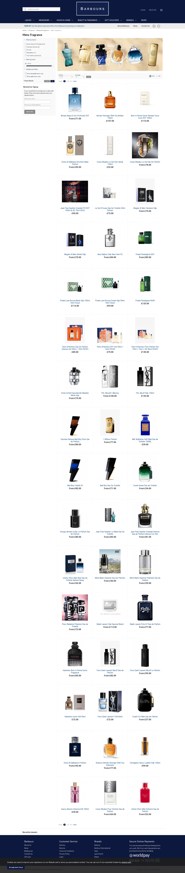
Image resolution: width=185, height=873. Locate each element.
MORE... (144, 20)
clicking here (126, 862)
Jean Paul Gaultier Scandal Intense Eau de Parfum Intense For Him (145, 533)
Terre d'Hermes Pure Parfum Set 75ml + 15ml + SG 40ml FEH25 (145, 348)
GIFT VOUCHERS (112, 20)
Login (143, 10)
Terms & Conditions (66, 851)
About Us (27, 845)
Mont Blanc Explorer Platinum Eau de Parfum (145, 579)
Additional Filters (32, 69)
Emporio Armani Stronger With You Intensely (110, 764)
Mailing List (28, 851)
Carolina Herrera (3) (32, 47)
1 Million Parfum (110, 439)
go (52, 81)
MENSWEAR (44, 20)
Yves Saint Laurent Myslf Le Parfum (145, 670)
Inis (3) (28, 50)
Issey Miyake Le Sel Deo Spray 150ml (110, 163)
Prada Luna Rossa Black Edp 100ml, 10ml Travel (75, 301)
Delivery (62, 845)
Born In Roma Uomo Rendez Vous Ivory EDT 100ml (145, 117)
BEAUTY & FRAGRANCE (87, 20)
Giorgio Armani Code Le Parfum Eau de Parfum (75, 533)
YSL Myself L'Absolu (110, 393)
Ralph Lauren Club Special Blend (110, 624)
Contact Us (145, 26)
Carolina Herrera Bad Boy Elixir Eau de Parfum (75, 440)
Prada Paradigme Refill (145, 300)
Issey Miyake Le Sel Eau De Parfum (145, 162)
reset (47, 81)
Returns (62, 848)
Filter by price (30, 59)
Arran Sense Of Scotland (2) (35, 44)
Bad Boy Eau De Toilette (110, 485)
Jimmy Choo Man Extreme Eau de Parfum (145, 810)
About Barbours (123, 26)
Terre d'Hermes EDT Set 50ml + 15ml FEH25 (110, 348)
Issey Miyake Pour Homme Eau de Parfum (110, 810)
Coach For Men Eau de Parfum (145, 716)
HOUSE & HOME (63, 20)
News (135, 26)
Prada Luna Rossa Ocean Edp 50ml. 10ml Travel (110, 301)
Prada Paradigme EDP (145, 254)
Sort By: (66, 76)
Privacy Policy (64, 854)
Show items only (34, 73)
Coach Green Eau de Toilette (145, 485)
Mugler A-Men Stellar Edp (75, 254)
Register (152, 10)
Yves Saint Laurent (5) (33, 55)
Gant (96, 851)
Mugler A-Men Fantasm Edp (145, 208)
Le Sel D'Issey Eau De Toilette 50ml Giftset (110, 209)
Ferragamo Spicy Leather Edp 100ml (145, 763)
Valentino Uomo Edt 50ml (74, 716)
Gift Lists (27, 857)
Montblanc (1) (30, 53)
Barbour (97, 845)
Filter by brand (31, 40)
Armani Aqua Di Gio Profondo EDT (75, 116)
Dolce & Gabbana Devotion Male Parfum (75, 163)
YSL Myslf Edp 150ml (145, 393)
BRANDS (130, 20)
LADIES (28, 20)
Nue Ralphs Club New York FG (110, 254)
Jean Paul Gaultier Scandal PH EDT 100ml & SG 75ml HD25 (75, 209)
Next (75, 81)
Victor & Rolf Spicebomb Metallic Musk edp (75, 394)
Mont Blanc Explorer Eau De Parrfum (110, 578)
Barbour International (102, 848)
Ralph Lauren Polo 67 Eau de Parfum (145, 624)
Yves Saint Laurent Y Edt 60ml (109, 716)
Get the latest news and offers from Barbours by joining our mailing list (54, 26)
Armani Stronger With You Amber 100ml (110, 117)
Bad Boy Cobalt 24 (75, 485)
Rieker (96, 857)
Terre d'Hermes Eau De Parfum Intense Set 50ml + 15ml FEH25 (75, 348)
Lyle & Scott (98, 854)
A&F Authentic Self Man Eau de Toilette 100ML (145, 440)
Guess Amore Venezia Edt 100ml (75, 809)
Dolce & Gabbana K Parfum (75, 763)
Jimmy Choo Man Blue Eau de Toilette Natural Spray (75, 579)
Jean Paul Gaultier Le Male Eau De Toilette (110, 533)
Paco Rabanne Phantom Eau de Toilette (75, 625)
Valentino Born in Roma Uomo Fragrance (75, 671)
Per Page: (80, 76)
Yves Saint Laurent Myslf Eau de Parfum (110, 671)
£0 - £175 (28, 63)
